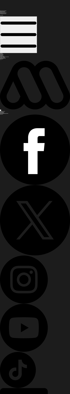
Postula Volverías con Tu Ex (4, 56)
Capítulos (1, 55)
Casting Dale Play (3, 58)
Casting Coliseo (2, 57)
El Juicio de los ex (3, 12)
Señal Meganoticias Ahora (4, 113)
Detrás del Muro (2, 11)
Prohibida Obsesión (3, 13)
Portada (1, 53)
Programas (1, 54)
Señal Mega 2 (2, 112)
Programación (2, 56)
